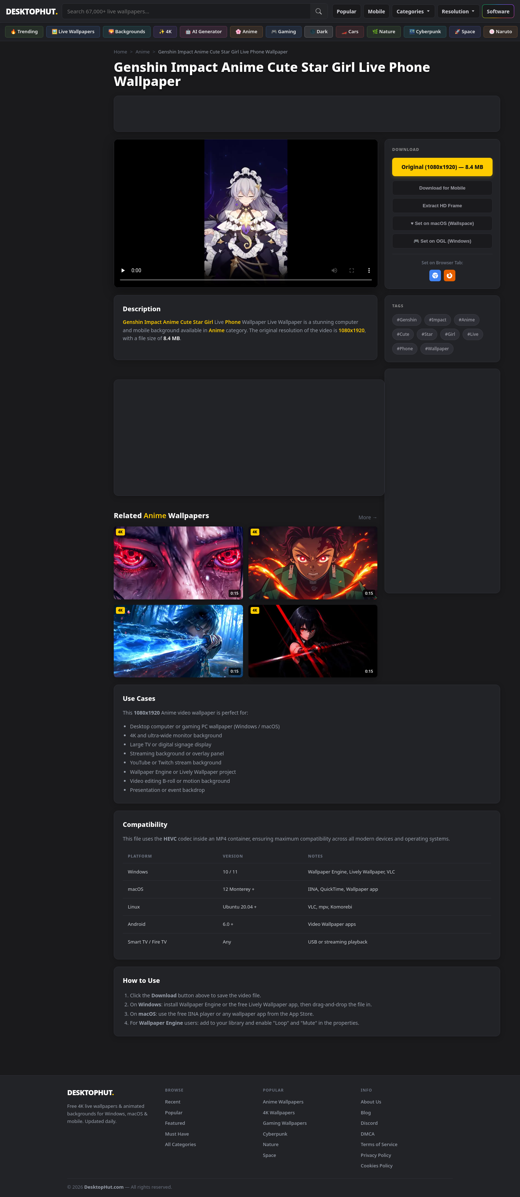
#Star (427, 334)
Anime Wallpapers (283, 1101)
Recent (173, 1101)
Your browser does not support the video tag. (246, 213)
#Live (472, 334)
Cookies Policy (377, 1165)
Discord (369, 1123)
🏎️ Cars (349, 31)
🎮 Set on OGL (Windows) (442, 241)
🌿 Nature (383, 31)
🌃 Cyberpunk (425, 31)
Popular (346, 11)
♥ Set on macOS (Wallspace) (442, 223)
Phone (232, 321)
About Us (371, 1101)
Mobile (376, 11)
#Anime (467, 320)
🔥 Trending (24, 31)
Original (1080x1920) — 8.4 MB (443, 166)
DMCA (367, 1134)
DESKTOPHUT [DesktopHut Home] (31, 11)
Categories (413, 11)
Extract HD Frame (442, 205)
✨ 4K (165, 31)
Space (269, 1155)
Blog (366, 1112)
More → (368, 517)
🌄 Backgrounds (126, 31)
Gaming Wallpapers (285, 1123)
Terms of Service (379, 1144)
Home (120, 51)
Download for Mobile (442, 188)
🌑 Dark (319, 31)
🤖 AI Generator (203, 31)
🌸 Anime (246, 31)
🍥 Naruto (500, 31)
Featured (175, 1123)
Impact (153, 321)
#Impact (437, 320)
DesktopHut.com (104, 1187)
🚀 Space (465, 31)
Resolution (459, 11)
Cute (186, 321)
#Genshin (407, 320)
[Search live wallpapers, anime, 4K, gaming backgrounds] (186, 11)
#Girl (450, 334)
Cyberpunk (275, 1134)
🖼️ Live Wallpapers (73, 31)
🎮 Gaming (283, 31)
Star (198, 321)
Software (498, 11)
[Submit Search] (319, 11)
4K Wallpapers (279, 1112)
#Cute (403, 334)
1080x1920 (352, 330)
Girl (208, 321)
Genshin (133, 321)
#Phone (405, 349)
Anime (142, 51)
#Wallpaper (437, 349)
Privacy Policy (376, 1155)
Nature (270, 1144)
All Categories (180, 1144)
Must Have (177, 1134)
